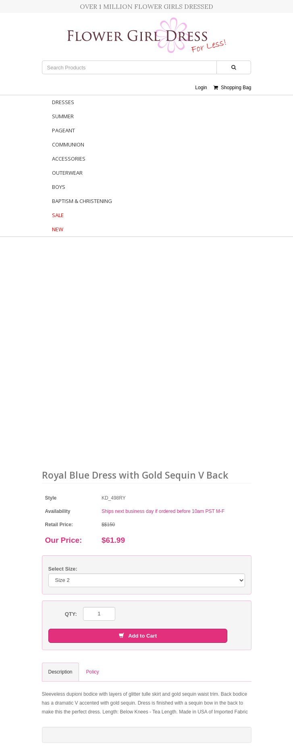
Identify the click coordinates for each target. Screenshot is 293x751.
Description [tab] (60, 672)
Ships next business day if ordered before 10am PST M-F (163, 511)
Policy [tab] (92, 672)
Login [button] (201, 87)
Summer (63, 116)
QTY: (71, 614)
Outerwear (67, 172)
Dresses (63, 102)
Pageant (63, 130)
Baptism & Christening (82, 201)
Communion (68, 144)
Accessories (68, 158)
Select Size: (62, 569)
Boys (58, 186)
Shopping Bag (232, 87)
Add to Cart (138, 636)
